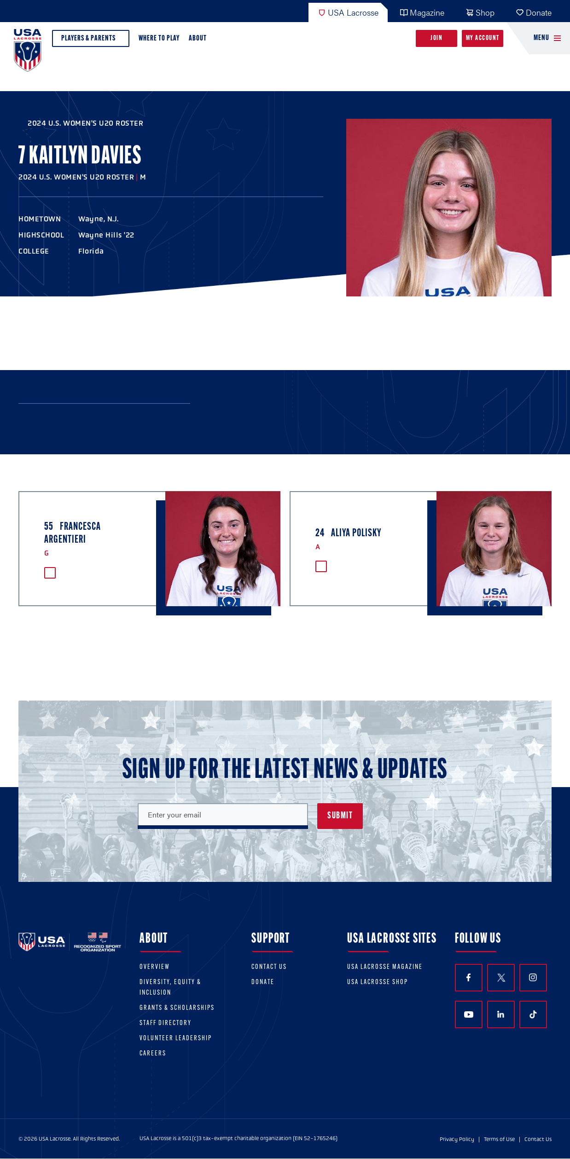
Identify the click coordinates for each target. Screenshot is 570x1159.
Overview (155, 967)
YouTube (468, 1014)
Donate (534, 12)
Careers (153, 1053)
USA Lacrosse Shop (377, 982)
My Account (483, 38)
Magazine (422, 12)
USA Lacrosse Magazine (385, 967)
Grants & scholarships (177, 1008)
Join (436, 38)
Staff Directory (166, 1023)
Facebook (468, 977)
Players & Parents (90, 41)
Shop (479, 12)
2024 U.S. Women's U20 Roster (85, 123)
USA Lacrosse (348, 12)
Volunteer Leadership (176, 1038)
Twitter (501, 977)
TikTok (533, 1014)
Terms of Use (499, 1139)
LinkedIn (500, 1014)
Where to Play (159, 38)
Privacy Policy (457, 1139)
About (199, 41)
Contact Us (269, 967)
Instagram (533, 977)
